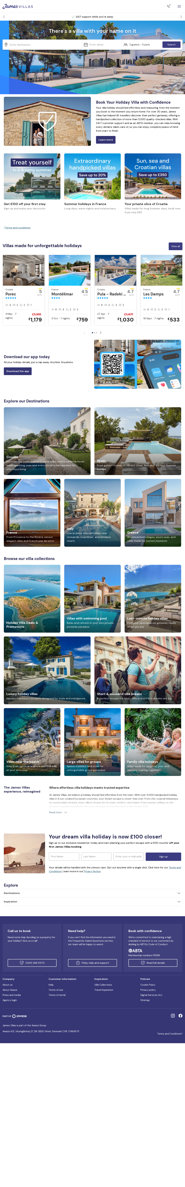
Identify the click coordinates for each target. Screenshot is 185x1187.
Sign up (163, 856)
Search (171, 44)
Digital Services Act (151, 995)
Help (51, 984)
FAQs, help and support (92, 963)
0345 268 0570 (32, 963)
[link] (32, 185)
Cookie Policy (147, 984)
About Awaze (10, 990)
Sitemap (145, 1000)
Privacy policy (148, 990)
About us (8, 984)
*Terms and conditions (17, 227)
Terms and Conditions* (169, 1033)
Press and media (12, 995)
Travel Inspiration (103, 990)
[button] (4, 17)
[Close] (179, 6)
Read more (58, 812)
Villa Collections (103, 984)
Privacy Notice (92, 871)
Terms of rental (57, 995)
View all (175, 246)
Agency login (10, 1000)
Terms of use (56, 990)
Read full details (153, 963)
